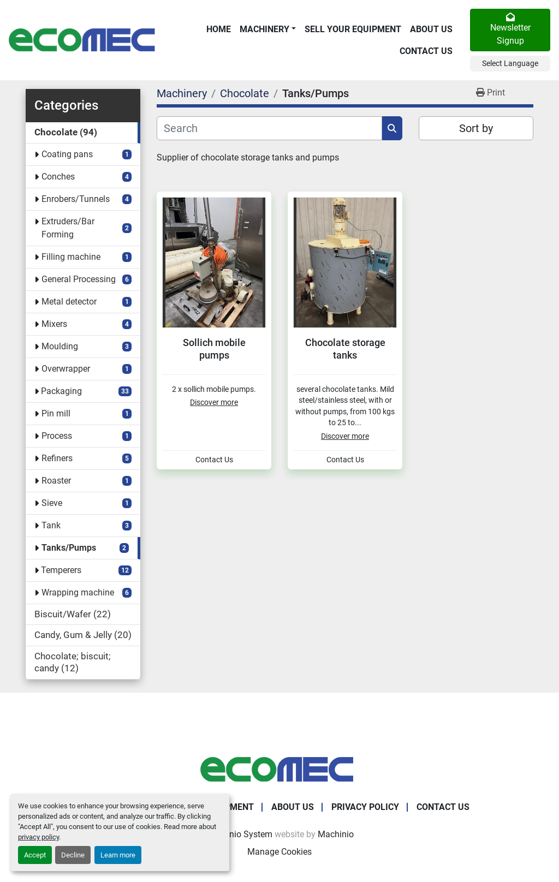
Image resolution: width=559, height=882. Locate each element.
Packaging (61, 391)
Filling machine (70, 257)
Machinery (264, 29)
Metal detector (69, 301)
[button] (268, 29)
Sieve (51, 503)
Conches (58, 176)
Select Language (510, 63)
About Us (431, 29)
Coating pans (67, 154)
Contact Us (426, 51)
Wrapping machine (77, 592)
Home (218, 29)
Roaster (56, 480)
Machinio (336, 834)
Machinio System (238, 834)
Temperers (61, 570)
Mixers (54, 324)
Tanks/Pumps (68, 548)
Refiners (57, 458)
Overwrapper (65, 368)
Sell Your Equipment (353, 29)
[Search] (269, 128)
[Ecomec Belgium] (279, 769)
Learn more (117, 855)
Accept (35, 855)
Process (56, 436)
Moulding (59, 346)
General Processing (78, 279)
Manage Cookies (279, 852)
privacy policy (38, 837)
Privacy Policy (365, 807)
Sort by (476, 128)
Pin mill (55, 413)
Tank (51, 525)
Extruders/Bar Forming (67, 228)
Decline (73, 855)
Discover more (214, 402)
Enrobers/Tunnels (75, 199)
